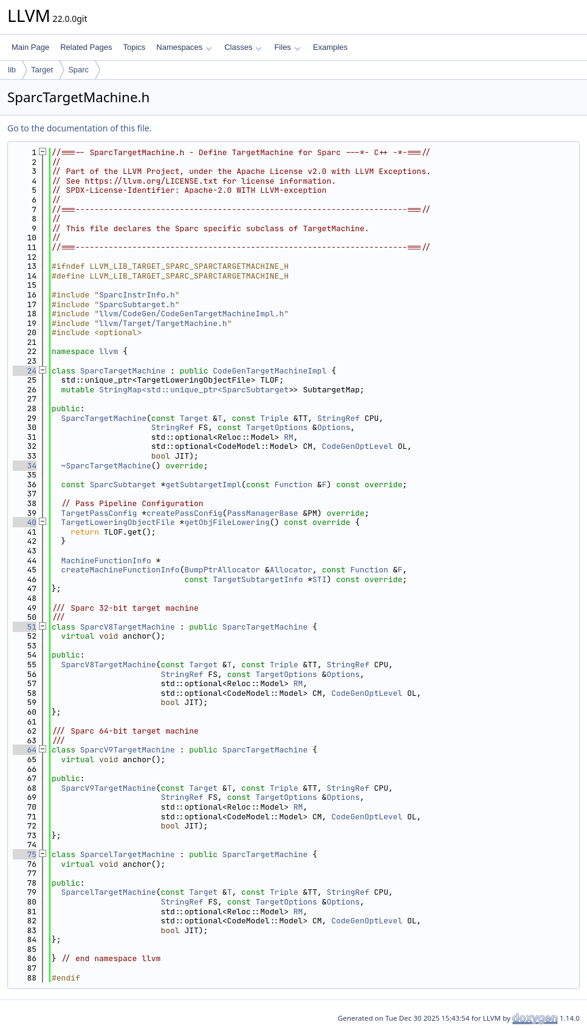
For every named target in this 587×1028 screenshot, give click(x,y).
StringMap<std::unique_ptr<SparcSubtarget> (196, 389)
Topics (134, 47)
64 (24, 750)
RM (289, 437)
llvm (108, 351)
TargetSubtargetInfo (258, 579)
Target (42, 69)
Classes (243, 47)
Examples (330, 47)
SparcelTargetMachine (127, 854)
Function (293, 484)
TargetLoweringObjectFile (118, 522)
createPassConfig (184, 513)
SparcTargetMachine (122, 371)
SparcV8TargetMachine (127, 627)
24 (24, 371)
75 (24, 854)
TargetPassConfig (99, 513)
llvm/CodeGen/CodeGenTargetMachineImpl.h (191, 313)
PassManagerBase (262, 513)
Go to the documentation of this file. (79, 128)
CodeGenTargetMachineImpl (269, 371)
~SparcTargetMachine (106, 465)
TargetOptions (276, 427)
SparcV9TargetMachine (127, 750)
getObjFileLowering (226, 522)
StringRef (338, 418)
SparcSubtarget (122, 484)
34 (24, 465)
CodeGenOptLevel (357, 446)
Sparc (78, 69)
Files (287, 47)
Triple (274, 418)
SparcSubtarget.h (137, 304)
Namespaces (183, 47)
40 (24, 522)
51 (24, 627)
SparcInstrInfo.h (137, 295)
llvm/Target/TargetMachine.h (163, 323)
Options (334, 427)
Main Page (30, 47)
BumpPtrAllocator (222, 569)
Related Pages (86, 47)
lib (12, 69)
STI (319, 579)
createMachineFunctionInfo (120, 569)
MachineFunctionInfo (106, 560)
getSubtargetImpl (203, 484)
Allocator (291, 569)
